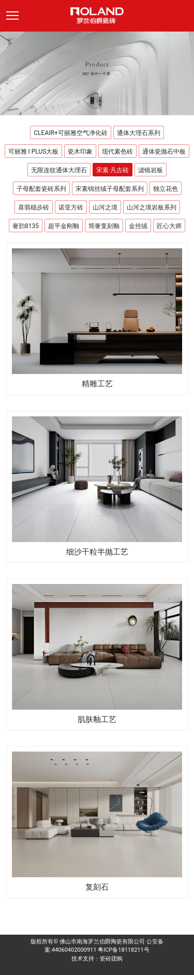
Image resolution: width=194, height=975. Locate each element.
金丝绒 (138, 226)
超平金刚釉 (63, 226)
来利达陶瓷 (109, 967)
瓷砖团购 (111, 958)
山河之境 (105, 207)
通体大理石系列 (138, 133)
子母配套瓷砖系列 (41, 188)
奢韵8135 (25, 226)
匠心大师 (169, 226)
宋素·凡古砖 (112, 170)
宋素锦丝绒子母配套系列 (110, 188)
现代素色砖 (117, 151)
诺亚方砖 (70, 207)
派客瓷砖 (58, 967)
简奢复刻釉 (104, 226)
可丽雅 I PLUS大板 (33, 151)
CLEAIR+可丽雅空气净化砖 (70, 133)
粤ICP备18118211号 (124, 950)
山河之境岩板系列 (151, 207)
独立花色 (165, 188)
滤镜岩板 (150, 170)
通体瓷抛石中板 (164, 151)
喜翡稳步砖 (33, 207)
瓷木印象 (80, 151)
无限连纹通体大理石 (59, 170)
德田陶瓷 (82, 967)
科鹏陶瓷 (136, 967)
